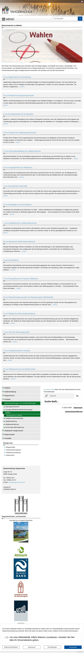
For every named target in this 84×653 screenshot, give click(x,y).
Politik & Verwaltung (30, 15)
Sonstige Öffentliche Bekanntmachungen (18, 409)
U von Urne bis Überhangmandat (16, 332)
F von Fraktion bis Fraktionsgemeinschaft (19, 133)
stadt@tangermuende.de (16, 482)
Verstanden (73, 647)
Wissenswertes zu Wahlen (75, 15)
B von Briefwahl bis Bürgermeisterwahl (18, 95)
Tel (4, 478)
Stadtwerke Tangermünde (13, 431)
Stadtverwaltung (10, 392)
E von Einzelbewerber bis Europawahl (18, 114)
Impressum (31, 647)
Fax (4, 480)
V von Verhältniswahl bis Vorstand (16, 351)
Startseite (20, 15)
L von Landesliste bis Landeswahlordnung (20, 223)
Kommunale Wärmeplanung (14, 427)
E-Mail (5, 482)
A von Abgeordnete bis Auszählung (17, 77)
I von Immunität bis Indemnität (15, 186)
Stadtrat (7, 388)
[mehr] (22, 86)
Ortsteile (7, 399)
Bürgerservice (9, 395)
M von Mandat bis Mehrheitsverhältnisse (19, 242)
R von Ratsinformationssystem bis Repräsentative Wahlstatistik (28, 297)
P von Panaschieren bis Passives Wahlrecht (20, 279)
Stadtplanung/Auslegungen (14, 418)
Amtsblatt (7, 438)
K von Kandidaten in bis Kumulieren (17, 205)
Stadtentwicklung (11, 421)
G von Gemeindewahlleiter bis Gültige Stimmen (22, 151)
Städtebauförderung (12, 424)
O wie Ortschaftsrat (11, 260)
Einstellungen (52, 647)
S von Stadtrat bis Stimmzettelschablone (19, 314)
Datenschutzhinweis (11, 647)
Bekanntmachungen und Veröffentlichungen (48, 15)
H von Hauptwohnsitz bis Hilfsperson (17, 167)
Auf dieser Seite (49, 389)
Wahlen (64, 15)
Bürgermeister (9, 434)
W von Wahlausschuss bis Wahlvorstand (19, 369)
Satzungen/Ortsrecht (12, 406)
